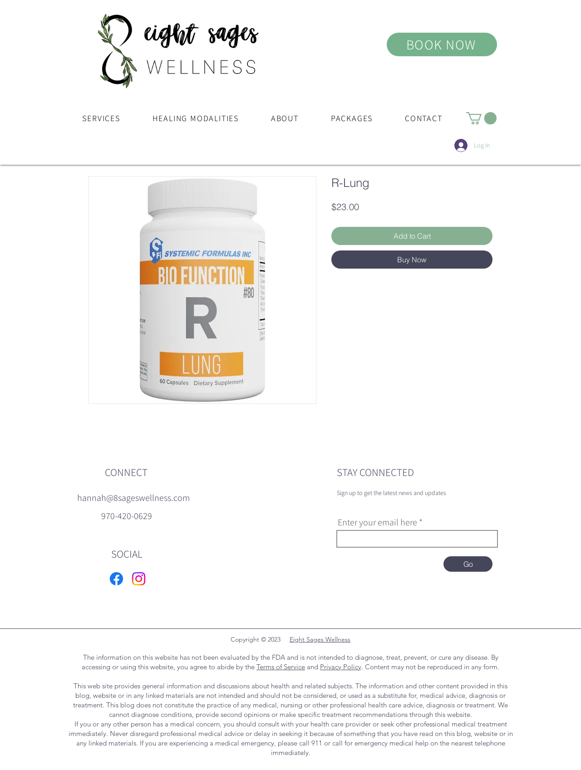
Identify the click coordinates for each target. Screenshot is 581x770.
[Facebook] (116, 579)
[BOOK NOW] (442, 44)
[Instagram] (139, 579)
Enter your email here (377, 522)
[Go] (467, 564)
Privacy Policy (340, 666)
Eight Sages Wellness (320, 639)
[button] (101, 118)
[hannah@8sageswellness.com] (133, 498)
